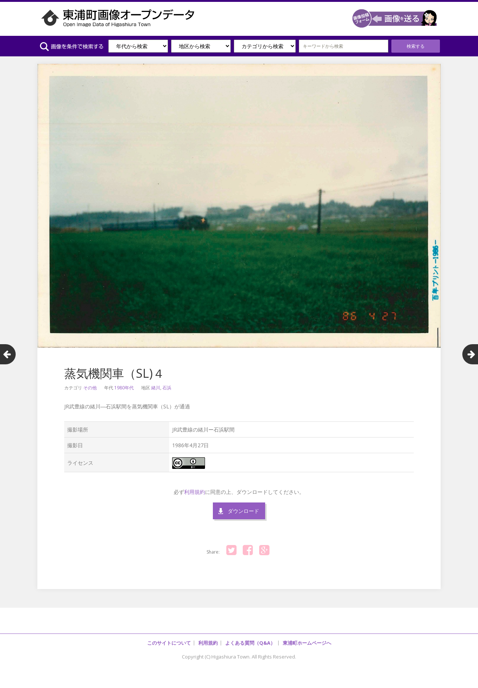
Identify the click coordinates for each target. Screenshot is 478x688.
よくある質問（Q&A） (250, 642)
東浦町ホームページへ (307, 642)
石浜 (166, 388)
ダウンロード (243, 510)
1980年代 (124, 388)
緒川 (155, 388)
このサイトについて (169, 642)
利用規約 (194, 491)
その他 (90, 388)
